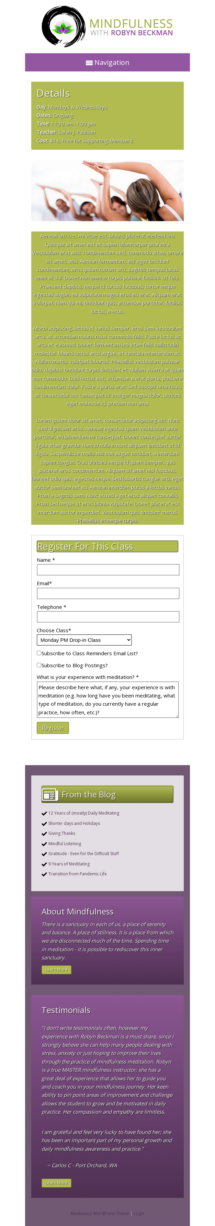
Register (53, 728)
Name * (46, 559)
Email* (44, 583)
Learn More (56, 970)
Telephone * (51, 606)
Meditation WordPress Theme (100, 1213)
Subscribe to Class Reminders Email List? (90, 653)
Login (139, 1213)
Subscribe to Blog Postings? (75, 665)
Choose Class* (54, 630)
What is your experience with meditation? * (88, 676)
